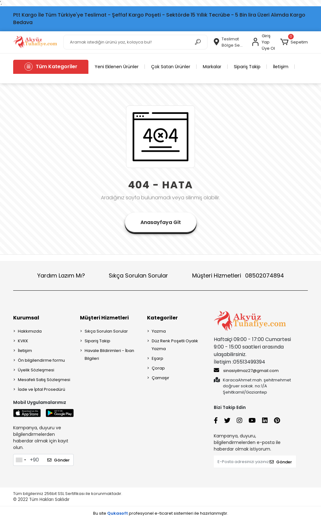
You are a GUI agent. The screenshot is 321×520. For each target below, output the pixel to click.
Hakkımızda (30, 331)
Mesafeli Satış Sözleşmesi (44, 380)
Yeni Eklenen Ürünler (117, 67)
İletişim (280, 67)
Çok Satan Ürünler (170, 67)
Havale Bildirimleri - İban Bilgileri (109, 354)
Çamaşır (160, 378)
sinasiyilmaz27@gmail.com (246, 370)
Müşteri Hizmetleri (238, 275)
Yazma (159, 331)
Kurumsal (26, 317)
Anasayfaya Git (160, 222)
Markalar (212, 67)
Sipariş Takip (247, 67)
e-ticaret (164, 513)
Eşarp (157, 358)
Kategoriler (162, 317)
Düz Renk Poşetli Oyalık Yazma (175, 345)
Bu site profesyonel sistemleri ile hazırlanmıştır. (160, 513)
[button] (294, 42)
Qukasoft (117, 513)
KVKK (23, 341)
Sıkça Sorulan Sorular (138, 275)
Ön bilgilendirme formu (41, 360)
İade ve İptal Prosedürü (41, 389)
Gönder (58, 460)
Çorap (158, 368)
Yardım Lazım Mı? (61, 275)
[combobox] (20, 460)
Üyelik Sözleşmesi (36, 370)
